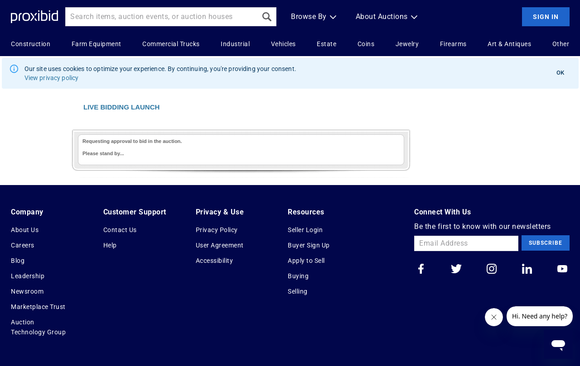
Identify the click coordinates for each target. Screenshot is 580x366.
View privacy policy (51, 77)
